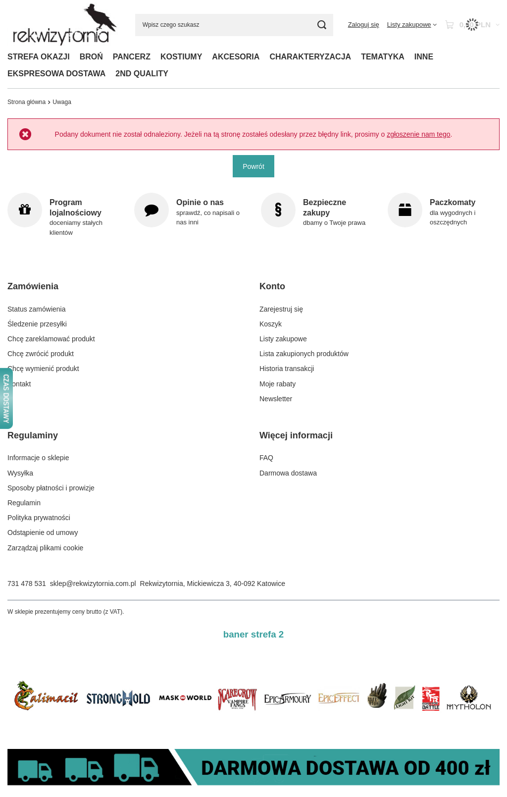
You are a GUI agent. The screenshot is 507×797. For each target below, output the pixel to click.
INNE (423, 57)
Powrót (253, 166)
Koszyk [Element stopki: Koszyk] (270, 324)
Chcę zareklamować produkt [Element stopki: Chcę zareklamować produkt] (51, 339)
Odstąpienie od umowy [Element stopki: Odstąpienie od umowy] (42, 532)
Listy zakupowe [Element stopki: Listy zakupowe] (283, 339)
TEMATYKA (383, 57)
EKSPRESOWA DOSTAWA (56, 73)
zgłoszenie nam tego (418, 134)
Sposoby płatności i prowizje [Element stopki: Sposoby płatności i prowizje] (51, 488)
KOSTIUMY (181, 57)
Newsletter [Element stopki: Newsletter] (275, 399)
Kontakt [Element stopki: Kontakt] (19, 384)
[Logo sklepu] (63, 24)
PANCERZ (132, 57)
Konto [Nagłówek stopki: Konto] (272, 286)
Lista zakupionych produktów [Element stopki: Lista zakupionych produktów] (304, 354)
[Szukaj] (322, 25)
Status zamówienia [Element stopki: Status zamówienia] (36, 309)
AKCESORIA (235, 57)
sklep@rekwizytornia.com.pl (93, 583)
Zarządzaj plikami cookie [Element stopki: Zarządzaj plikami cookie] (45, 548)
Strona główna (26, 102)
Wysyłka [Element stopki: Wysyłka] (20, 473)
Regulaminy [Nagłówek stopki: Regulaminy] (32, 435)
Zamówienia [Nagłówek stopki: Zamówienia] (32, 286)
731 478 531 (26, 583)
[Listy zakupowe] (412, 25)
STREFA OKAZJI (38, 57)
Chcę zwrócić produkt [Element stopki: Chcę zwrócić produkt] (40, 354)
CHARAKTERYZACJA (310, 57)
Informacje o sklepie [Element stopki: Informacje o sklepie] (38, 458)
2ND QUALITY (141, 73)
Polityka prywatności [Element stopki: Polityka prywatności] (38, 518)
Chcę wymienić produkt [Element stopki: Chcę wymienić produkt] (43, 368)
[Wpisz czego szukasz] (234, 25)
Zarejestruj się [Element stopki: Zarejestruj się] (281, 309)
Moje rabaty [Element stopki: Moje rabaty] (277, 384)
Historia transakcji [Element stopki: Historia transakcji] (286, 368)
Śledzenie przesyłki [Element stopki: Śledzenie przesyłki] (37, 324)
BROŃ (91, 57)
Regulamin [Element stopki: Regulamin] (24, 503)
